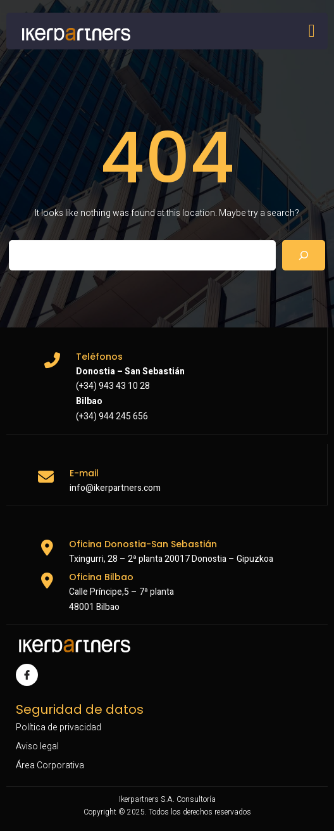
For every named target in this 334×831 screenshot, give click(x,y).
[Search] (303, 255)
